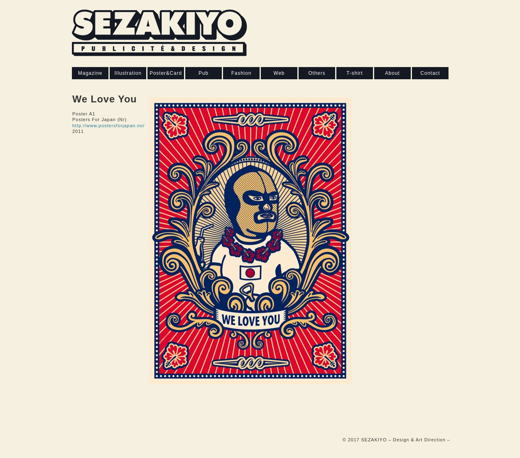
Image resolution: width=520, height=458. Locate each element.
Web (278, 73)
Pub (203, 73)
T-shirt (355, 73)
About (392, 73)
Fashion (241, 73)
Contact (430, 73)
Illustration (128, 73)
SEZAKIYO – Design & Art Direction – (405, 439)
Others (316, 73)
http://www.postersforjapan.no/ (108, 125)
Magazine (90, 73)
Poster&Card (166, 73)
